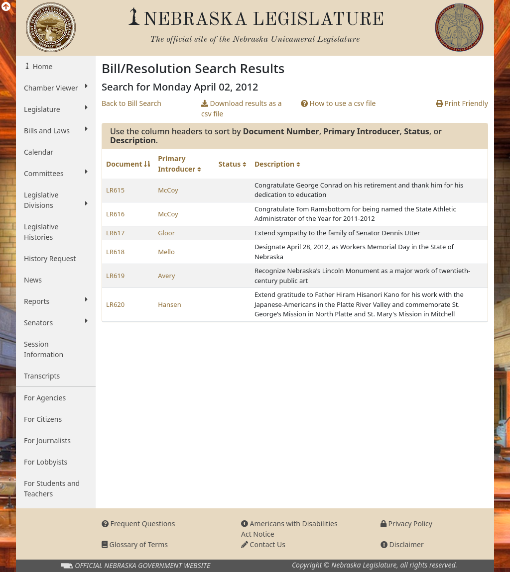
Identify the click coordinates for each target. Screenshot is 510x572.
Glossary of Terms (135, 544)
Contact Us (263, 544)
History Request (50, 258)
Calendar (38, 152)
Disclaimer (402, 544)
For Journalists (47, 440)
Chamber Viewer (56, 88)
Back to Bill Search (131, 103)
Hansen (169, 304)
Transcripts (42, 376)
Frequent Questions (138, 523)
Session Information (43, 349)
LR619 (115, 275)
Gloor (166, 232)
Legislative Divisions (56, 200)
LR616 (115, 213)
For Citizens (43, 419)
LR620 (115, 304)
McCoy (168, 190)
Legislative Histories (41, 232)
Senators (56, 322)
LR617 (115, 232)
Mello (166, 251)
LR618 (115, 251)
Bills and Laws (56, 130)
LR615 (115, 190)
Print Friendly (462, 103)
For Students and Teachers (52, 488)
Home (41, 66)
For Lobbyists (45, 462)
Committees (56, 173)
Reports (56, 301)
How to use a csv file (338, 103)
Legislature (56, 109)
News (33, 280)
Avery (166, 275)
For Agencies (45, 397)
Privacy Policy (406, 523)
